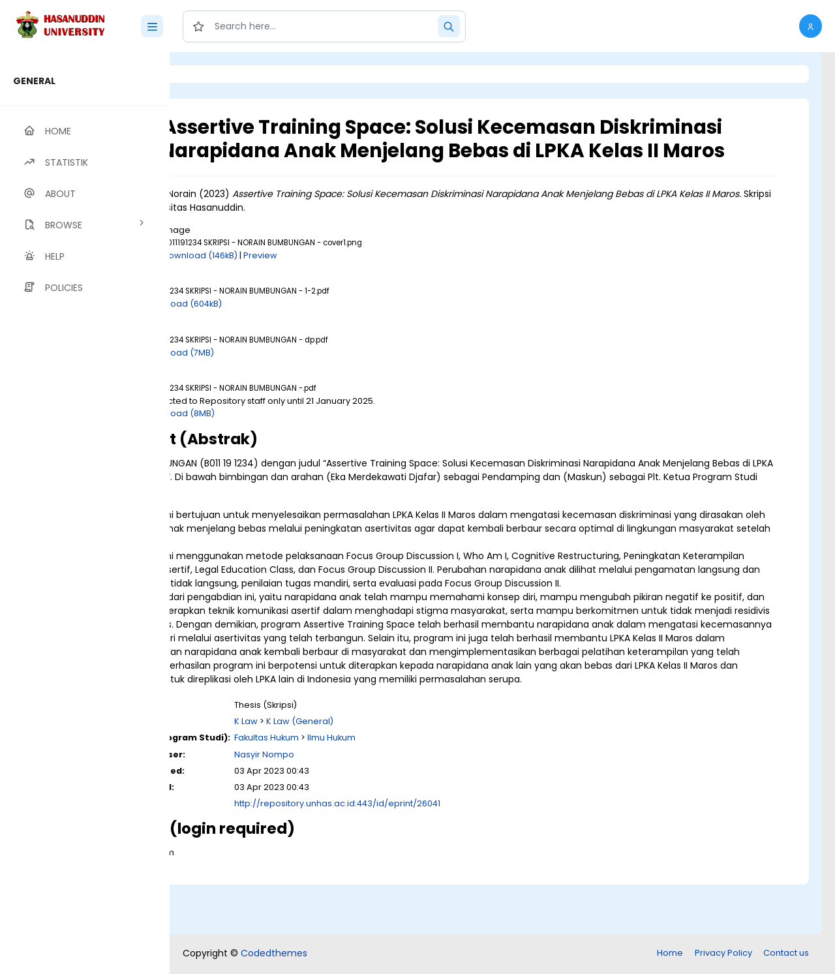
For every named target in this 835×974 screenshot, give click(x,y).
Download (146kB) (306, 278)
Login (225, 74)
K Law (353, 771)
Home (670, 954)
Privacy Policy (723, 954)
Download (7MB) (286, 375)
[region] (85, 513)
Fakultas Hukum (373, 788)
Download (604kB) (290, 327)
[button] (810, 26)
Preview (367, 278)
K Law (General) (406, 771)
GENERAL (34, 80)
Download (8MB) (286, 436)
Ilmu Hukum (438, 788)
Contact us (786, 954)
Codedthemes (274, 954)
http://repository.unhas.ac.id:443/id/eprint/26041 (444, 853)
